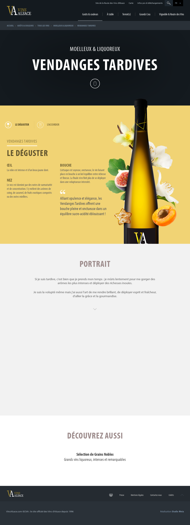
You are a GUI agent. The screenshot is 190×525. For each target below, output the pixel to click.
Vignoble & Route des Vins (171, 14)
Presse (121, 495)
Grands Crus (144, 14)
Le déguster (18, 124)
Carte (131, 3)
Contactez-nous (156, 495)
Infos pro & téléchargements (150, 3)
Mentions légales (137, 495)
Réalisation (172, 511)
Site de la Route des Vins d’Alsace (110, 3)
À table (110, 14)
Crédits (171, 495)
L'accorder (49, 124)
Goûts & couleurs (90, 14)
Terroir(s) (126, 14)
